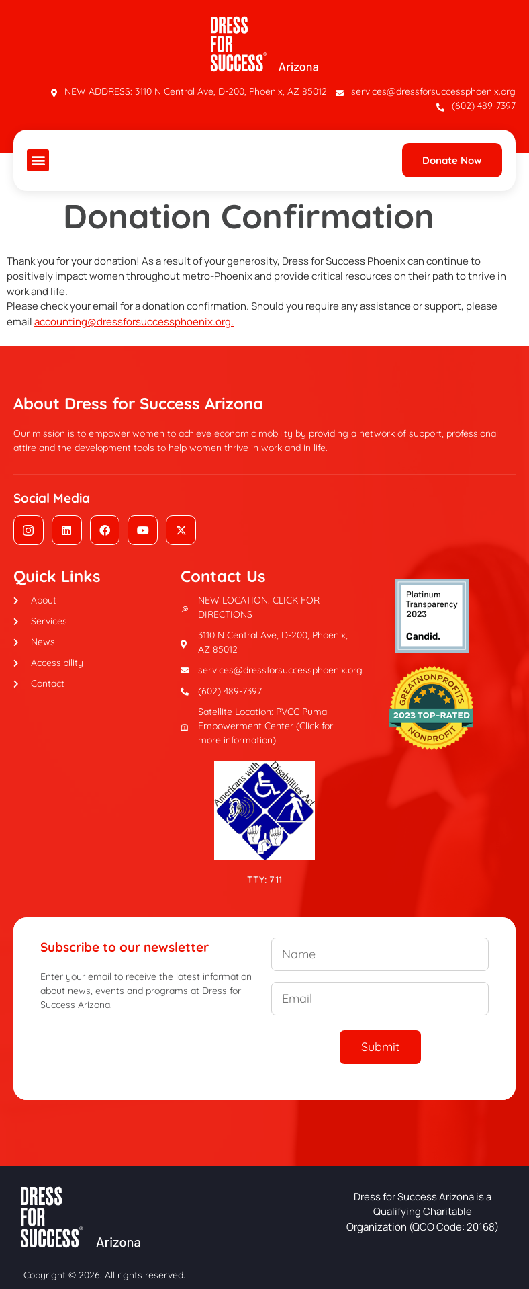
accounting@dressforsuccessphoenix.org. (134, 322)
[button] (38, 160)
